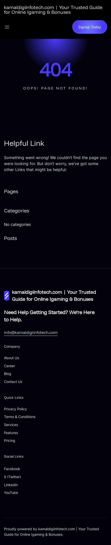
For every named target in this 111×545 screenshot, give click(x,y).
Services (11, 425)
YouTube (11, 492)
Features (11, 433)
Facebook (12, 469)
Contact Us (13, 381)
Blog (7, 373)
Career (9, 366)
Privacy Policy (15, 409)
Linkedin (11, 485)
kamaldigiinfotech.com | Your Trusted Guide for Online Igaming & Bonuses (53, 9)
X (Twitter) (12, 477)
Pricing (9, 440)
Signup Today (89, 27)
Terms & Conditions (19, 417)
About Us (11, 358)
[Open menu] (7, 27)
